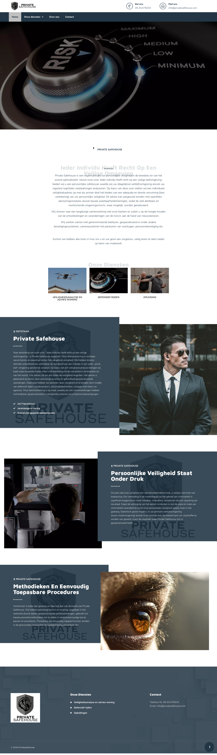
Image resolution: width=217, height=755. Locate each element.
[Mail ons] (163, 6)
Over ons (54, 17)
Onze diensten (33, 17)
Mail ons (172, 4)
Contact (69, 17)
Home (15, 17)
